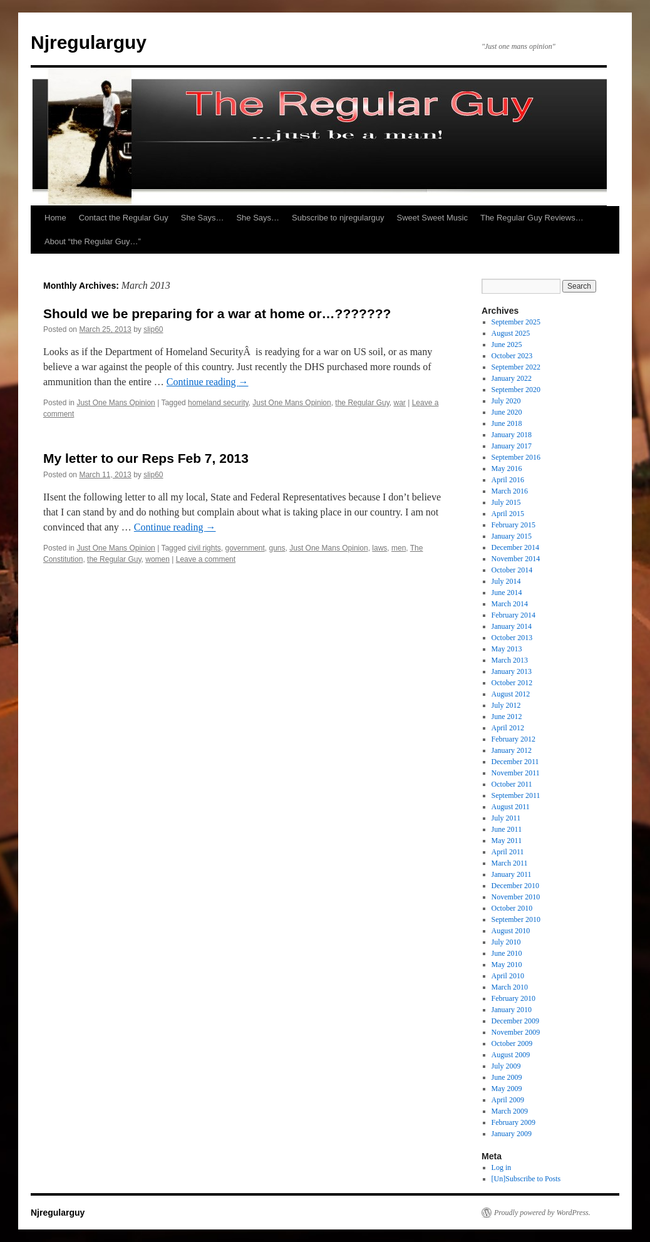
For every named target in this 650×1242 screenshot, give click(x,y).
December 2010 (515, 885)
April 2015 (508, 513)
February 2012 (513, 739)
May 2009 (507, 1088)
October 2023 (512, 355)
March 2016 (510, 491)
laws (379, 548)
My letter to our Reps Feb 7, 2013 (146, 458)
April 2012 (508, 727)
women (157, 559)
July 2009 (506, 1066)
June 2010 (507, 953)
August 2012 (511, 694)
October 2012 (512, 682)
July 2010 (506, 942)
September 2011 (516, 795)
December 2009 (515, 1021)
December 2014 (515, 547)
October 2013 (512, 637)
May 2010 (507, 964)
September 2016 (516, 457)
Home (55, 217)
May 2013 (507, 648)
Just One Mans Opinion (115, 402)
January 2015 (512, 536)
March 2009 (510, 1111)
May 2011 (507, 840)
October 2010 (512, 908)
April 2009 (508, 1099)
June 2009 (507, 1077)
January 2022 (512, 378)
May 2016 (507, 468)
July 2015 (506, 502)
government (244, 548)
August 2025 (511, 333)
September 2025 (516, 322)
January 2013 (512, 671)
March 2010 (510, 987)
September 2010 (516, 919)
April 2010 (508, 975)
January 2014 (512, 626)
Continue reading (208, 381)
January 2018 (512, 434)
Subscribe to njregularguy (338, 217)
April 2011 (508, 851)
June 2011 (507, 829)
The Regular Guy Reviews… (532, 217)
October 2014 (512, 570)
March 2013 (510, 660)
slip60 (153, 329)
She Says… (202, 217)
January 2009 (512, 1133)
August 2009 (511, 1054)
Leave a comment (205, 559)
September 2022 (516, 367)
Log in (502, 1167)
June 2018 (507, 423)
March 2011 (510, 863)
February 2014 (513, 615)
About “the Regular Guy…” (92, 241)
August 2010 (511, 930)
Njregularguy (89, 42)
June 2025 (507, 344)
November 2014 (516, 558)
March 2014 (510, 603)
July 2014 (506, 581)
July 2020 (506, 400)
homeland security (218, 402)
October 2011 (512, 784)
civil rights (204, 548)
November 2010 (516, 897)
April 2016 (508, 479)
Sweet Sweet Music (432, 217)
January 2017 (512, 446)
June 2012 (507, 716)
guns (277, 548)
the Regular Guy (362, 402)
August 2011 (511, 806)
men (398, 548)
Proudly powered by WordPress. (542, 1212)
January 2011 (512, 874)
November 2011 (516, 772)
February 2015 (513, 524)
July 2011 (506, 818)
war (400, 402)
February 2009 (513, 1122)
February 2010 (513, 998)
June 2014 (507, 592)
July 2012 (506, 705)
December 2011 (515, 761)
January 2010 (512, 1009)
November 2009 (516, 1032)
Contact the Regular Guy (123, 217)
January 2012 (512, 750)
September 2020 (516, 389)
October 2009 (512, 1043)
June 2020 (507, 412)
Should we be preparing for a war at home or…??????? (217, 313)
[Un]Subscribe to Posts (526, 1178)
